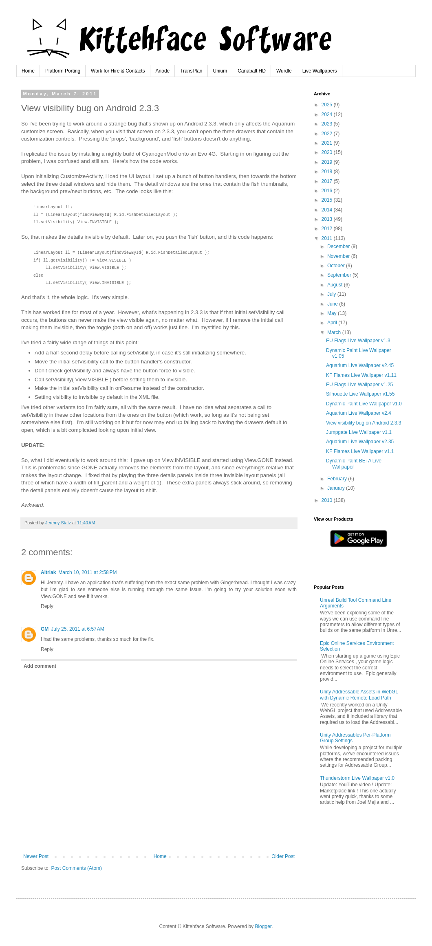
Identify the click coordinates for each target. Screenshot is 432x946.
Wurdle (284, 71)
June (333, 304)
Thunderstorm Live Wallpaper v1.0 (357, 778)
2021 (328, 143)
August (335, 285)
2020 (328, 152)
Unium (220, 71)
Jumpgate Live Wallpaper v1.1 (359, 432)
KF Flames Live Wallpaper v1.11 (361, 375)
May (332, 313)
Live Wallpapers (319, 71)
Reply (47, 606)
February (337, 479)
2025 (328, 105)
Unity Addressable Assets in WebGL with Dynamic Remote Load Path (359, 694)
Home (28, 71)
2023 (328, 124)
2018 (328, 171)
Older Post (283, 856)
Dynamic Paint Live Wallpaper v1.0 (364, 404)
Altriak (48, 572)
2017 (328, 181)
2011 (328, 238)
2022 (328, 133)
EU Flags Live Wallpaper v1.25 (359, 384)
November (339, 256)
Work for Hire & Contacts (118, 71)
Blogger (263, 926)
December (339, 246)
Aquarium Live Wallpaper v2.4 (358, 413)
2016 (328, 191)
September (340, 275)
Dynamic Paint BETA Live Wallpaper (353, 463)
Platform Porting (62, 71)
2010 (328, 500)
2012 (328, 228)
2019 (328, 162)
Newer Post (35, 856)
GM (44, 629)
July (332, 294)
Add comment (40, 666)
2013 (328, 219)
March (334, 332)
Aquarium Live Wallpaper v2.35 (360, 441)
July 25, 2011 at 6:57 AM (77, 629)
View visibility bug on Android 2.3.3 (363, 423)
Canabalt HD (252, 71)
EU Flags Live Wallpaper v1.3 (358, 340)
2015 (328, 200)
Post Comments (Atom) (76, 868)
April (332, 323)
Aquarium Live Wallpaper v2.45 (360, 365)
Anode (163, 71)
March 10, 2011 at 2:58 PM (87, 572)
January (336, 488)
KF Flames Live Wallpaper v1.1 (360, 451)
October (336, 265)
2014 (328, 210)
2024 (328, 114)
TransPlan (191, 71)
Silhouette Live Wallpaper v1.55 (360, 394)
